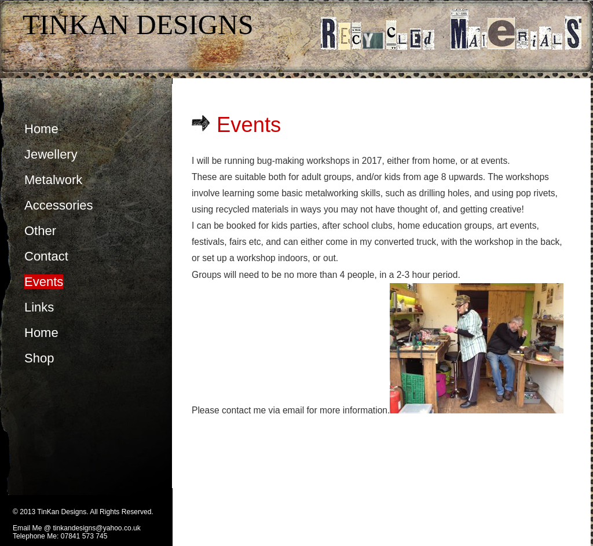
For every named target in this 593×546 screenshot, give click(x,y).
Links (39, 307)
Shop (39, 358)
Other (40, 230)
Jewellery (51, 154)
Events (43, 281)
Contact (46, 256)
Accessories (58, 205)
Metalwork (53, 180)
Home (41, 129)
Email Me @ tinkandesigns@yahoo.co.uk (77, 528)
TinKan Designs (138, 24)
